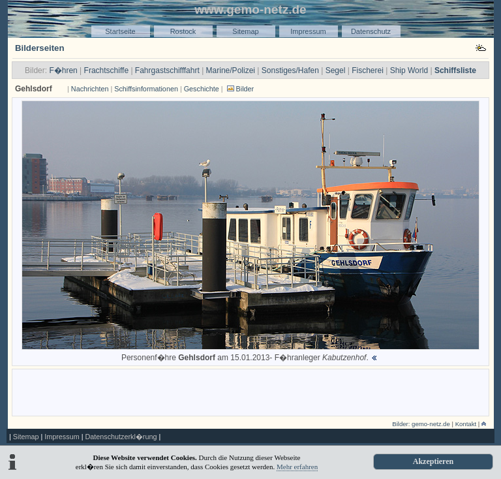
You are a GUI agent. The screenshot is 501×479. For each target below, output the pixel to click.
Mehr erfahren (297, 467)
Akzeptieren (433, 461)
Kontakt (466, 423)
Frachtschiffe (106, 70)
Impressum (308, 31)
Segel (336, 70)
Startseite (120, 31)
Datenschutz (371, 31)
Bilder (245, 89)
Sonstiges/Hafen (290, 70)
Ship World (409, 70)
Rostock (183, 31)
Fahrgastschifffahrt (167, 70)
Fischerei (368, 70)
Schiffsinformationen (146, 89)
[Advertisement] (250, 391)
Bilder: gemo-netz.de (421, 423)
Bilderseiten (40, 48)
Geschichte (201, 89)
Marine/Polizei (230, 70)
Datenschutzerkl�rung (121, 436)
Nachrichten (90, 89)
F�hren (63, 70)
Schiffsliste (455, 70)
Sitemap (245, 31)
